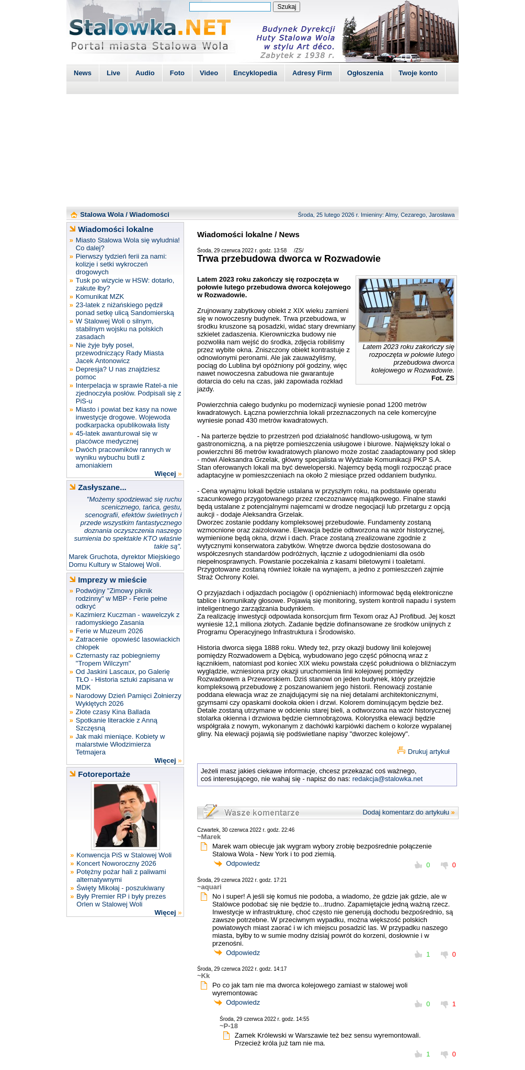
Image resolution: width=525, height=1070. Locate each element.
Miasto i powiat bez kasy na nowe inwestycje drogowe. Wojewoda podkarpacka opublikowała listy (126, 417)
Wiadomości (149, 214)
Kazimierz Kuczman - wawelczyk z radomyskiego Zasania (128, 618)
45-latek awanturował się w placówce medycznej (116, 437)
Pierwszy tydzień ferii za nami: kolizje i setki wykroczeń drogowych (121, 264)
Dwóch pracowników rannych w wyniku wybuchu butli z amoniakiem (123, 457)
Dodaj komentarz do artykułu (405, 812)
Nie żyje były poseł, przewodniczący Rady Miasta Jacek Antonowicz (120, 353)
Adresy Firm (312, 73)
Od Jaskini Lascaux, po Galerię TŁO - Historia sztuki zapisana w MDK (124, 679)
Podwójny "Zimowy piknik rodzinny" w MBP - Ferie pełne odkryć (121, 598)
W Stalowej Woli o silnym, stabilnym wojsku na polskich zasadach (119, 329)
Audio (145, 73)
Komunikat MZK (100, 296)
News (83, 73)
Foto (177, 73)
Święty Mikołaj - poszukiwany (120, 888)
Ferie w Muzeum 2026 (109, 631)
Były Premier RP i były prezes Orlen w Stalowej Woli (121, 900)
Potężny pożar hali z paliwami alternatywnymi (121, 875)
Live (113, 73)
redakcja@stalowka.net (387, 779)
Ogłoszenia (365, 73)
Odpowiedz (243, 863)
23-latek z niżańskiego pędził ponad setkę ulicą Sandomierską (125, 309)
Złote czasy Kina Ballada (113, 712)
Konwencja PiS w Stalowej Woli (124, 855)
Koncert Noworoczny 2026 (116, 863)
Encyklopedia (255, 73)
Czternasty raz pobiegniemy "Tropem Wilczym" (118, 659)
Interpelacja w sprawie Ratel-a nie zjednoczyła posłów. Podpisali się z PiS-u (128, 393)
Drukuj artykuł (428, 751)
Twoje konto (418, 73)
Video (209, 73)
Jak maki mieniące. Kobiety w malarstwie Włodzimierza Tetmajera (120, 744)
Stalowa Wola (102, 214)
